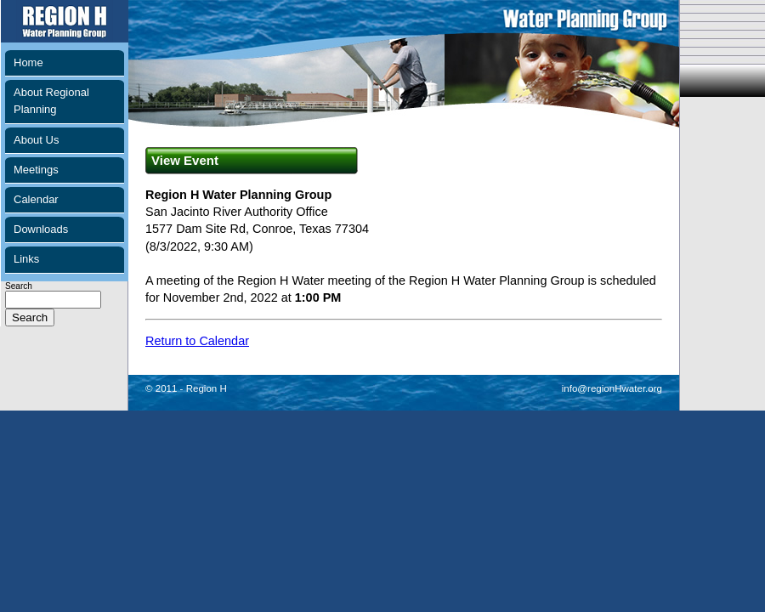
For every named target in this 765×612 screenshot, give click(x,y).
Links (26, 258)
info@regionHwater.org (612, 388)
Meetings (36, 169)
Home (28, 62)
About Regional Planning (51, 101)
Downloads (41, 229)
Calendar (36, 199)
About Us (36, 139)
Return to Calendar (197, 341)
